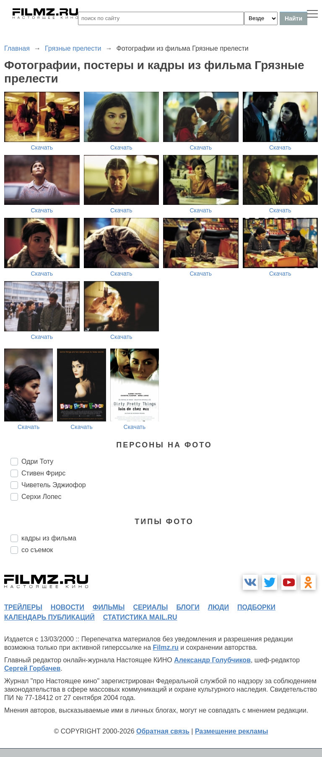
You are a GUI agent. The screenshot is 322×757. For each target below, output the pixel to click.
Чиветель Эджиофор (53, 484)
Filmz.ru (166, 647)
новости (67, 607)
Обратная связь (163, 731)
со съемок (37, 549)
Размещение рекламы (231, 731)
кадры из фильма (48, 538)
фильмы (109, 607)
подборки (256, 607)
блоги (187, 607)
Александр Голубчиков (212, 660)
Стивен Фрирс (43, 473)
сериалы (150, 607)
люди (218, 607)
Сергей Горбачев (32, 668)
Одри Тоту (37, 461)
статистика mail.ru (140, 617)
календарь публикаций (49, 617)
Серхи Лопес (41, 496)
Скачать (42, 147)
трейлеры (23, 607)
